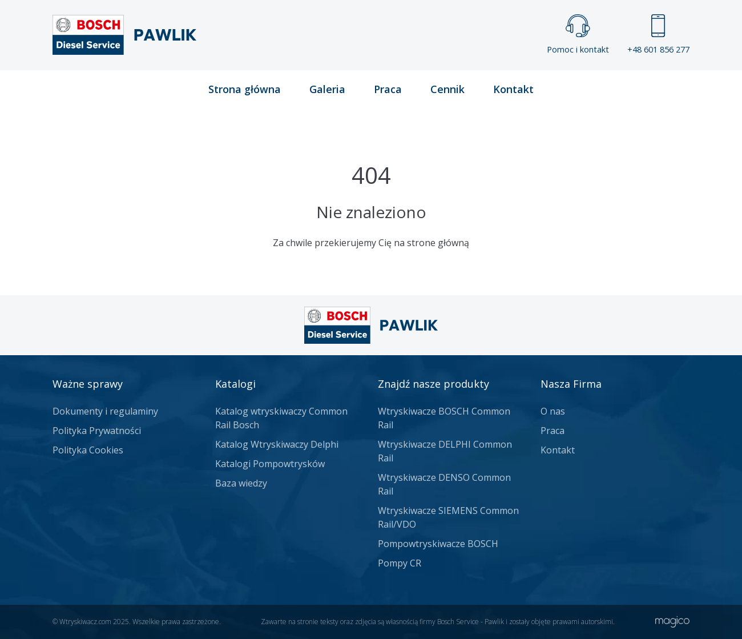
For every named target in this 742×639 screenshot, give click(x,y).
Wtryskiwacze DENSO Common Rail (444, 484)
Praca (388, 89)
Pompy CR (399, 563)
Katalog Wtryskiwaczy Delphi (276, 444)
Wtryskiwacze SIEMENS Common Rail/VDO (448, 517)
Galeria (327, 89)
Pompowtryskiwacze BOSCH (438, 543)
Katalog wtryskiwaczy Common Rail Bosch (281, 418)
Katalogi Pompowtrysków (270, 463)
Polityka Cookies (88, 450)
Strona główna (244, 89)
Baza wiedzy (241, 483)
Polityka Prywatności (97, 430)
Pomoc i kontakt (578, 34)
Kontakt (513, 89)
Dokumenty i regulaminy (105, 411)
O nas (553, 411)
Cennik (447, 89)
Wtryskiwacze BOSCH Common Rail (444, 418)
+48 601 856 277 (658, 34)
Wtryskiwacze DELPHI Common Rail (445, 451)
